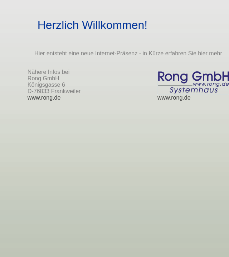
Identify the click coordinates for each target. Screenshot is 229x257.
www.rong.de (44, 98)
